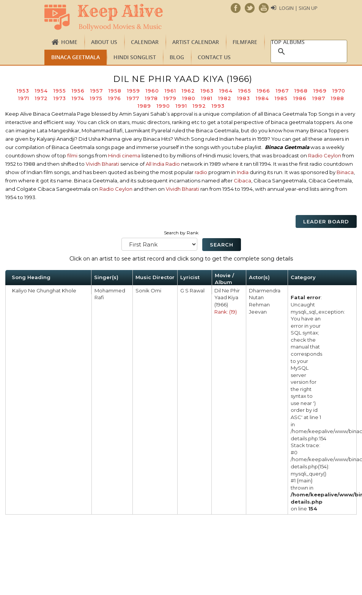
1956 (78, 91)
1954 (41, 91)
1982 (224, 98)
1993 (218, 106)
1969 (320, 91)
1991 (181, 106)
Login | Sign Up (298, 8)
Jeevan (258, 312)
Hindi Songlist (134, 57)
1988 (337, 98)
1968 (301, 91)
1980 (188, 98)
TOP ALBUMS (288, 42)
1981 (206, 98)
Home (69, 42)
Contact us (214, 57)
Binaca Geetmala (75, 57)
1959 (133, 91)
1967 (282, 91)
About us (104, 42)
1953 (23, 91)
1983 (243, 98)
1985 (281, 98)
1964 (226, 91)
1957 (96, 91)
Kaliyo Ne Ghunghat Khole (44, 290)
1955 (60, 91)
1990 (163, 106)
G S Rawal (192, 290)
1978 (151, 98)
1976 (114, 98)
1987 (318, 98)
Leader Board (326, 221)
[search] (307, 51)
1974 (78, 98)
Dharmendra (264, 290)
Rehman (259, 304)
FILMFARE (245, 42)
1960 (152, 91)
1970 (338, 91)
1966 (263, 91)
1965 (244, 91)
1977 (133, 98)
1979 (170, 98)
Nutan (256, 297)
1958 (115, 91)
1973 (60, 98)
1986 (300, 98)
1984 (262, 98)
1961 (170, 91)
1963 (207, 91)
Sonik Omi (148, 290)
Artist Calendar (195, 42)
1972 (41, 98)
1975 (96, 98)
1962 (188, 91)
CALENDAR (145, 42)
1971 (23, 98)
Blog (177, 57)
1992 (199, 106)
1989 (144, 106)
